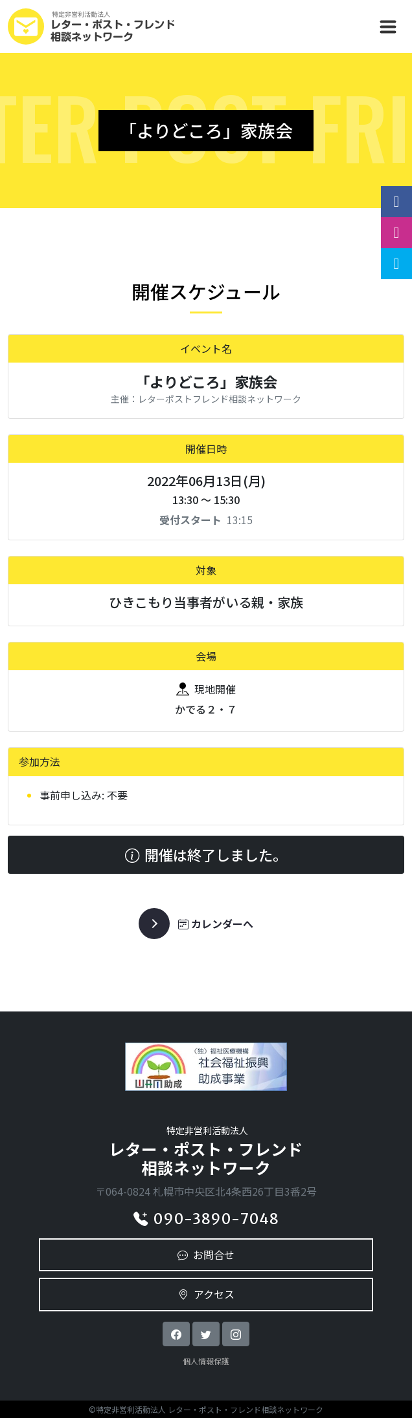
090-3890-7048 (206, 1219)
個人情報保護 (206, 1360)
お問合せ (206, 1254)
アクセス (206, 1294)
